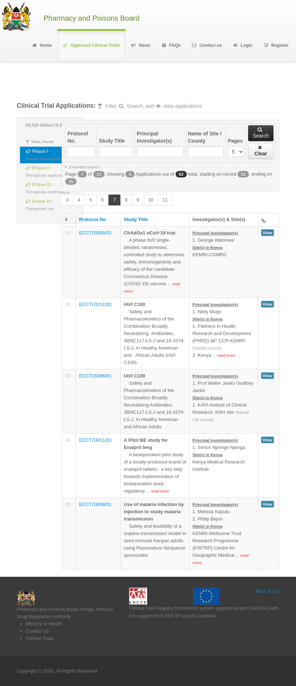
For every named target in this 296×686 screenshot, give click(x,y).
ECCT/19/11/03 (95, 440)
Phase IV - (39, 204)
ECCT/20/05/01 (95, 233)
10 (150, 200)
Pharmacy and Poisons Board (92, 18)
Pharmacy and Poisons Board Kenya (55, 609)
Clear (260, 150)
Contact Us (37, 631)
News (140, 45)
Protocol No (92, 219)
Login (242, 45)
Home (42, 45)
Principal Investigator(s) (154, 137)
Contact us (207, 45)
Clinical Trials (40, 638)
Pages (235, 141)
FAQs (170, 45)
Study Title (112, 141)
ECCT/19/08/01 (95, 504)
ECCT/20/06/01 (95, 376)
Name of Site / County (205, 137)
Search (261, 133)
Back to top (267, 591)
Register (276, 45)
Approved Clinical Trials (91, 45)
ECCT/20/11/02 (95, 304)
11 (165, 200)
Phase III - (47, 187)
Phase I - (45, 154)
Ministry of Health (44, 623)
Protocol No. (77, 137)
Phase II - (46, 170)
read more (226, 355)
